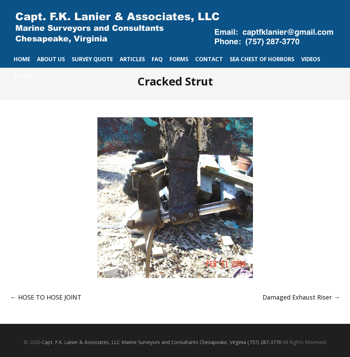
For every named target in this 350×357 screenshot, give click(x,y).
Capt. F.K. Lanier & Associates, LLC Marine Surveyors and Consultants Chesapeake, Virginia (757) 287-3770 (161, 342)
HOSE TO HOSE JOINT (45, 297)
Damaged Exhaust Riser (301, 297)
